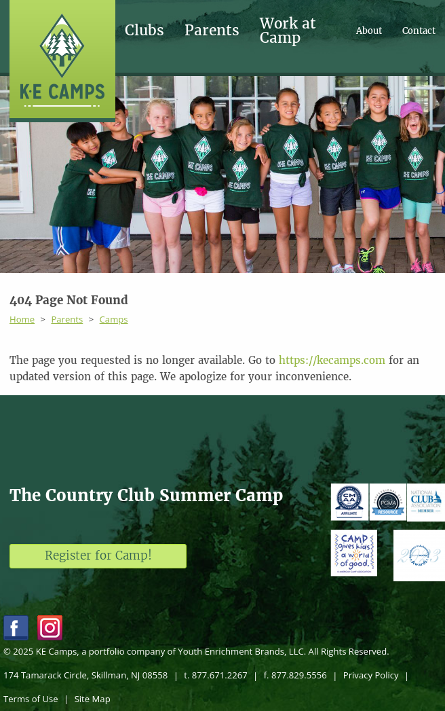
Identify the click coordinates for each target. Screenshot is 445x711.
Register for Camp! (98, 555)
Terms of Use (30, 699)
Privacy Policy (371, 675)
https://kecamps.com (332, 360)
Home (22, 319)
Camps (114, 319)
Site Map (93, 699)
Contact (419, 30)
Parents (212, 31)
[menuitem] (155, 31)
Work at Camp (288, 31)
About (369, 30)
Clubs (144, 31)
